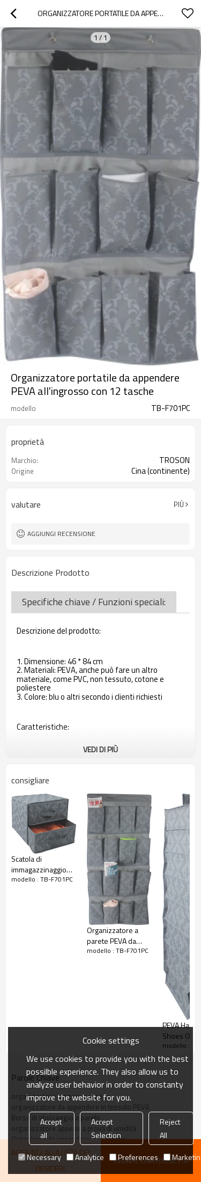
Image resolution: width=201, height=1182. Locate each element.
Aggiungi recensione (61, 533)
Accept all (51, 1128)
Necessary (39, 1157)
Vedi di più (100, 749)
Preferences (133, 1157)
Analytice (85, 1157)
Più (179, 504)
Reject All (170, 1128)
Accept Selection (106, 1128)
